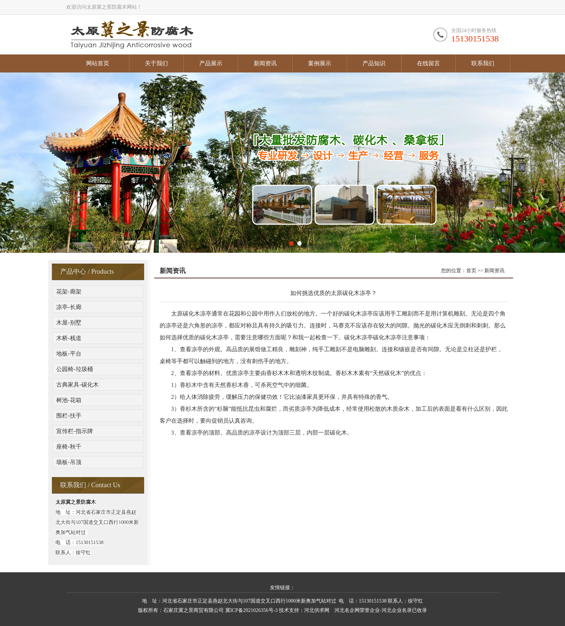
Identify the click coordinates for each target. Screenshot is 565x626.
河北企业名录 (397, 610)
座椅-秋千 (68, 447)
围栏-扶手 (68, 416)
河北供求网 (316, 610)
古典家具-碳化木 (77, 385)
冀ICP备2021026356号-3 (251, 610)
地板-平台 (68, 354)
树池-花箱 (68, 400)
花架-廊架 (68, 291)
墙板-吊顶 (68, 462)
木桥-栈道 (68, 338)
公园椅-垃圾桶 (74, 369)
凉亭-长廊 (68, 307)
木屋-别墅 (68, 322)
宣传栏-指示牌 (74, 431)
